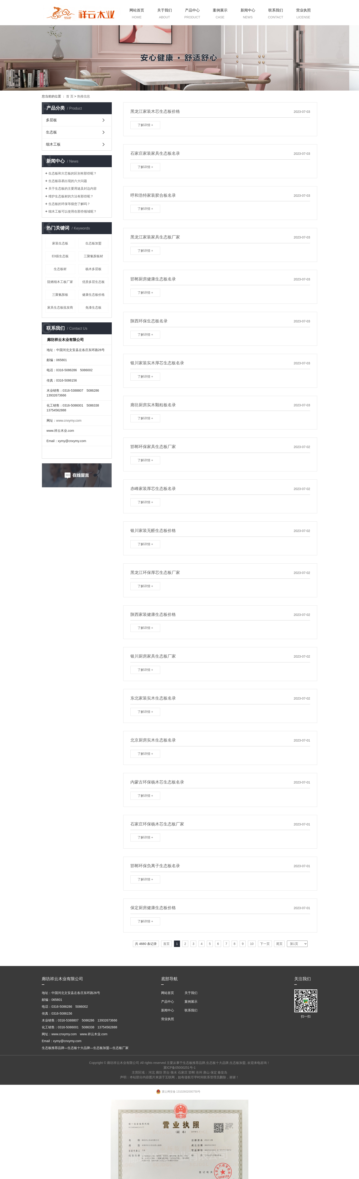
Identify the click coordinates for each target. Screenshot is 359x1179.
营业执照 (303, 14)
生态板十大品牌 (217, 1063)
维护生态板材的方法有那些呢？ (70, 196)
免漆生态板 (93, 307)
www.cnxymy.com (68, 420)
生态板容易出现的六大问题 (67, 181)
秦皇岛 (222, 1072)
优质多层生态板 (93, 282)
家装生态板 (60, 243)
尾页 (279, 944)
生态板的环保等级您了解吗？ (69, 204)
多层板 (51, 120)
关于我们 (164, 14)
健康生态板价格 (93, 294)
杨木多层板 (93, 269)
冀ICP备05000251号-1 (179, 1067)
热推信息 (83, 96)
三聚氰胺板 (60, 294)
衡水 (174, 1072)
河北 (152, 1072)
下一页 (265, 944)
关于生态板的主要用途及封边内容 (72, 188)
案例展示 (220, 14)
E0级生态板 (60, 256)
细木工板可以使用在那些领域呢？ (72, 211)
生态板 (51, 132)
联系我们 (275, 14)
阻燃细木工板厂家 (60, 282)
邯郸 (191, 1072)
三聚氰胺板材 (93, 256)
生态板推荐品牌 (194, 1063)
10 (252, 944)
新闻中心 (248, 14)
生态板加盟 (93, 243)
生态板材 (60, 269)
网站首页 (137, 14)
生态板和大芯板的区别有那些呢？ (72, 173)
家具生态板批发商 (60, 307)
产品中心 (192, 14)
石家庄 (183, 1072)
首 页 (69, 96)
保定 (213, 1072)
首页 (166, 944)
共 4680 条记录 (146, 944)
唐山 (206, 1072)
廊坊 (159, 1072)
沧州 (199, 1072)
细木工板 (53, 144)
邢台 (166, 1072)
